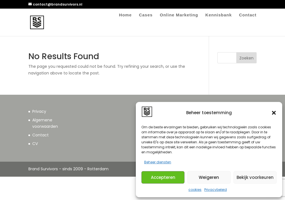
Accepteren (163, 177)
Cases (146, 15)
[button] (274, 113)
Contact (248, 15)
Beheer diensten (157, 162)
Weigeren (209, 177)
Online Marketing (179, 15)
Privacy (39, 111)
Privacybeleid (215, 189)
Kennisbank (218, 15)
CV (35, 143)
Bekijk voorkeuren (255, 177)
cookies (195, 189)
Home (125, 15)
